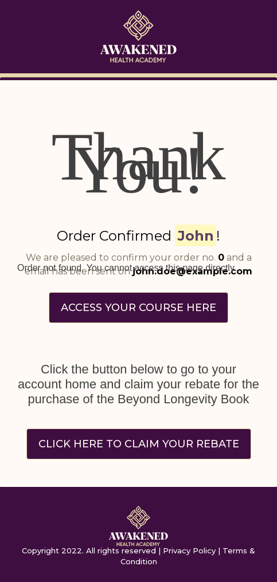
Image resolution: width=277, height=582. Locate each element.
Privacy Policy (189, 550)
